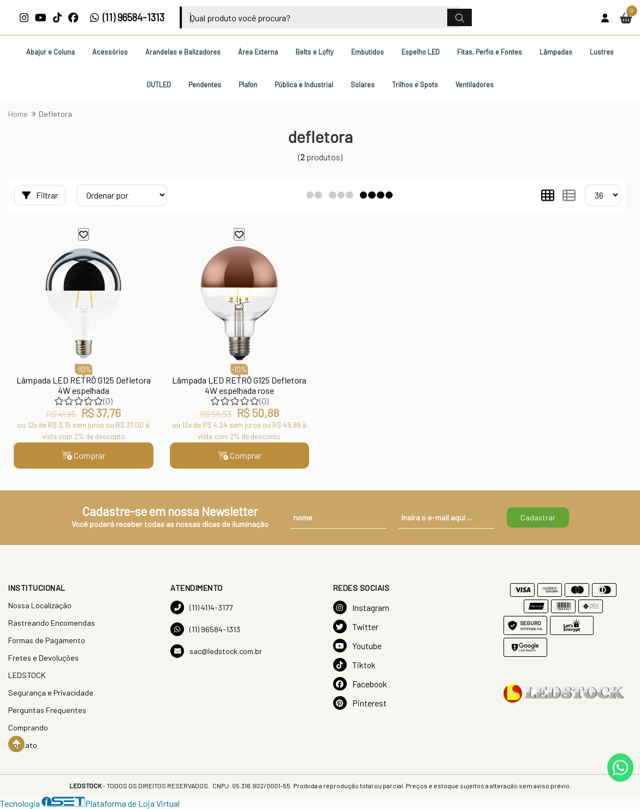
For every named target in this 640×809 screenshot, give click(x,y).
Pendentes (204, 84)
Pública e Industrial (304, 84)
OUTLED (158, 84)
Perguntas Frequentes (47, 710)
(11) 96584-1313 (127, 17)
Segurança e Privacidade (50, 692)
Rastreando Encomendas (51, 622)
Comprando (28, 727)
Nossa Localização (40, 605)
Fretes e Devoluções (43, 657)
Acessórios (110, 52)
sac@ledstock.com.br (216, 651)
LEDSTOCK (26, 675)
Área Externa (258, 52)
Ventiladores (474, 84)
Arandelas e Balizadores (183, 52)
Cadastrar (537, 517)
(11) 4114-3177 (201, 607)
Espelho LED (420, 52)
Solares (363, 84)
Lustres (602, 52)
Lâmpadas (556, 52)
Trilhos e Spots (415, 84)
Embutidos (367, 52)
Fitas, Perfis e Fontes (489, 52)
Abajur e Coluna (50, 52)
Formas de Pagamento (46, 640)
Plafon (248, 84)
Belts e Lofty (314, 52)
